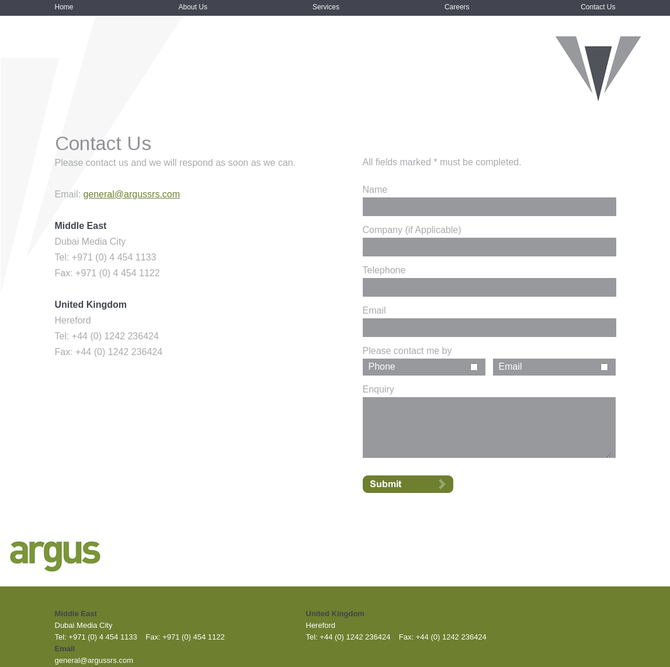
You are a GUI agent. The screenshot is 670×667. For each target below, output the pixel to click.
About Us (193, 7)
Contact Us (598, 7)
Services (326, 7)
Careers (457, 7)
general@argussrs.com (131, 194)
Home (64, 7)
